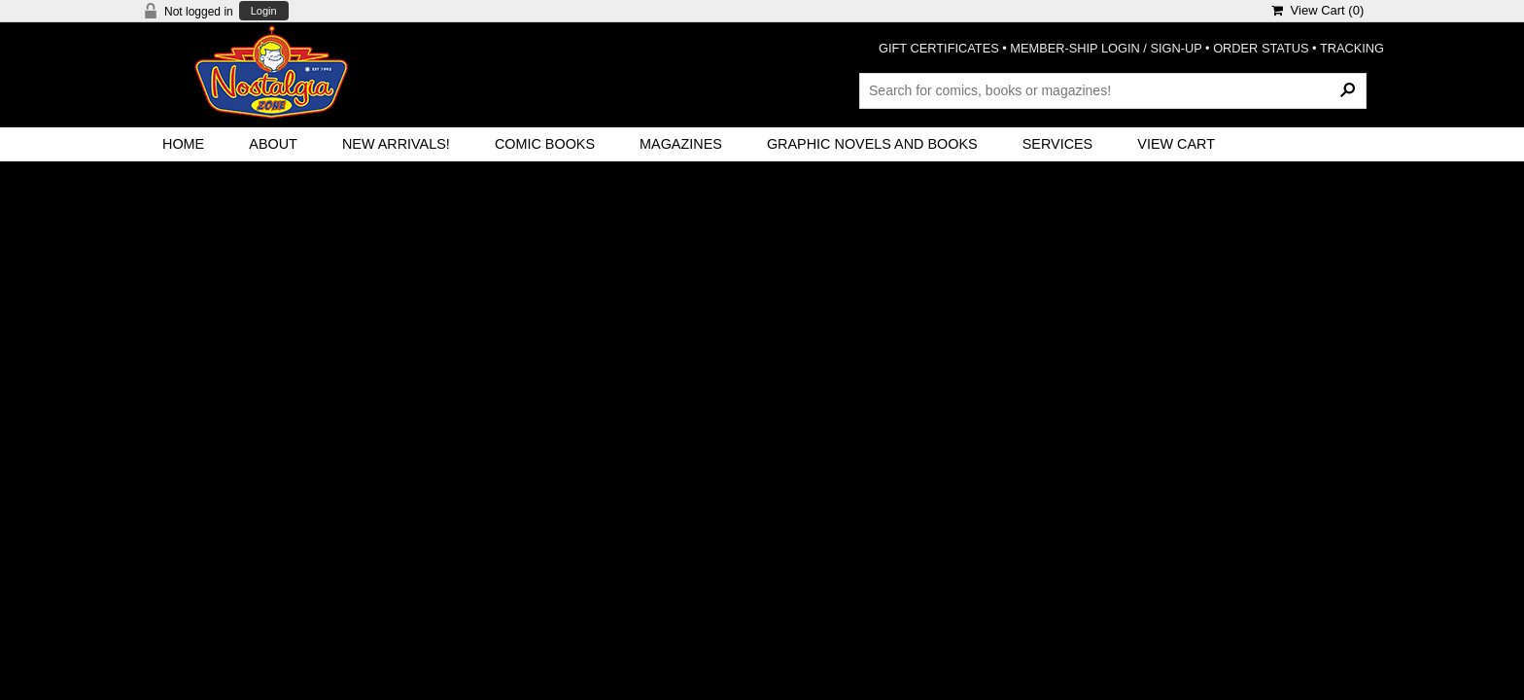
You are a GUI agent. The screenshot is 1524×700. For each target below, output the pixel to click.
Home (183, 144)
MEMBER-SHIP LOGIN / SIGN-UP (1105, 48)
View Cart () (1317, 10)
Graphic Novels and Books (872, 144)
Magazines (681, 144)
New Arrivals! (396, 144)
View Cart (1176, 144)
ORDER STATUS (1260, 48)
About (273, 144)
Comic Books (545, 144)
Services (1057, 144)
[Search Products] (1113, 90)
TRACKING (1352, 48)
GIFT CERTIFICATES (939, 48)
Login (264, 11)
